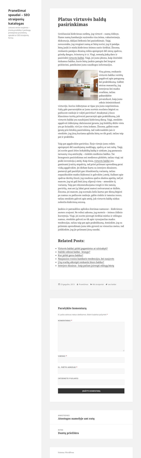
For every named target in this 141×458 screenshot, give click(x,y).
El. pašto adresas (67, 367)
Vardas (62, 356)
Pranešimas (83, 284)
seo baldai (112, 284)
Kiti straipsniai (98, 284)
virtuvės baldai (76, 57)
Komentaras (65, 320)
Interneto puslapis (68, 378)
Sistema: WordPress (66, 452)
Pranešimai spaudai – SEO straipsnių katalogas (19, 16)
